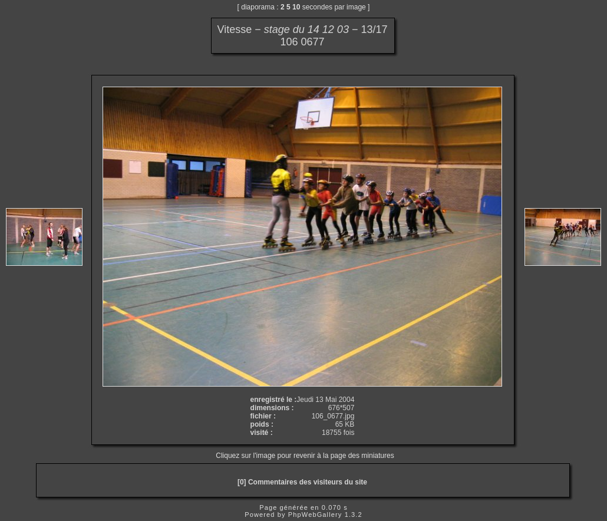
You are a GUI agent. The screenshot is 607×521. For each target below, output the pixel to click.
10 (296, 7)
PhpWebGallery (315, 514)
